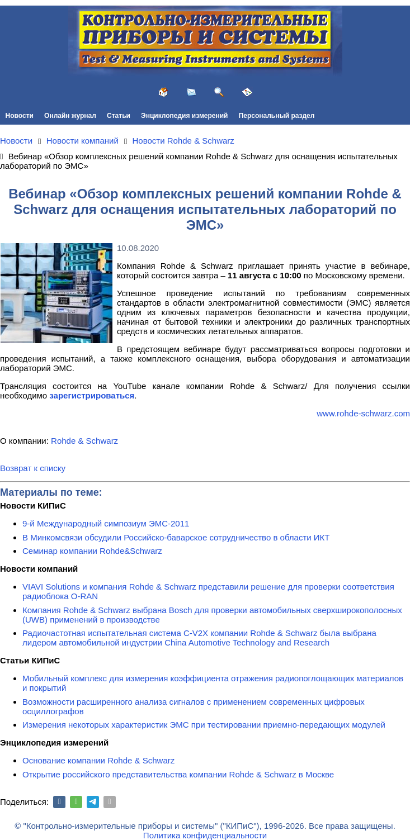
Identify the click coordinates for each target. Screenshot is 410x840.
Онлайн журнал (70, 116)
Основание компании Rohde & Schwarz (98, 760)
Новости (20, 116)
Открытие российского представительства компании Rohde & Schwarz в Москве (178, 774)
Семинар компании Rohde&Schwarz (92, 551)
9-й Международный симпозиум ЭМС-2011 (105, 523)
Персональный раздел (277, 116)
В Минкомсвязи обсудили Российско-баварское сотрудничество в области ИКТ (176, 537)
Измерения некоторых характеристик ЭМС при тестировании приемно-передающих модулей (203, 724)
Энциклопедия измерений (184, 116)
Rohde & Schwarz (84, 440)
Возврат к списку (32, 468)
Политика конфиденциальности (205, 835)
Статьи (118, 116)
